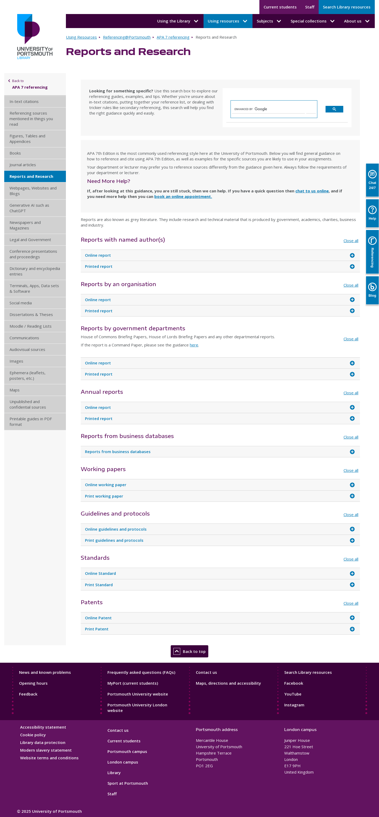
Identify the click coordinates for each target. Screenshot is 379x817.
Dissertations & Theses (31, 314)
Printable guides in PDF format (31, 421)
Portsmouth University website (137, 694)
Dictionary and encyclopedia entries (35, 271)
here (194, 344)
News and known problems (45, 672)
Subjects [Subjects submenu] (269, 21)
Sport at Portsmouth (127, 783)
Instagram (294, 704)
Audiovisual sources (27, 349)
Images (16, 361)
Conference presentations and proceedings (33, 254)
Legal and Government (30, 239)
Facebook (293, 683)
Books (15, 153)
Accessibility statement (43, 727)
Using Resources (81, 37)
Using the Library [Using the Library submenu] (178, 21)
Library (114, 772)
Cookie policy (33, 734)
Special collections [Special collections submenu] (313, 21)
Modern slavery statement (46, 750)
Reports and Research (31, 176)
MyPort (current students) (132, 683)
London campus (122, 762)
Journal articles (23, 164)
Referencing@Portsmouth (127, 37)
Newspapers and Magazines (25, 225)
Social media (21, 302)
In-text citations (24, 101)
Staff (309, 7)
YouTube (292, 694)
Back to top (189, 651)
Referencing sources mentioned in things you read (31, 118)
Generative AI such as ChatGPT (29, 207)
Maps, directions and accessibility (228, 683)
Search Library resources (347, 7)
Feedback (28, 694)
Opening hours (33, 683)
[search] (268, 109)
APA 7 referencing (173, 37)
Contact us (206, 672)
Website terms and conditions (49, 757)
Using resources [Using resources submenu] (228, 21)
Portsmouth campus (127, 751)
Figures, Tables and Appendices (27, 138)
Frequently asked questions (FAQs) (141, 672)
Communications (24, 337)
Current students (280, 7)
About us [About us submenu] (357, 21)
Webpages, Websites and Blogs (33, 190)
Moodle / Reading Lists (31, 326)
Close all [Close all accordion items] (351, 240)
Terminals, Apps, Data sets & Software (34, 288)
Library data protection (42, 742)
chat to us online (312, 190)
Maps (15, 389)
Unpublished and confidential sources (28, 404)
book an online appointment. (183, 196)
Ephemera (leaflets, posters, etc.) (28, 375)
